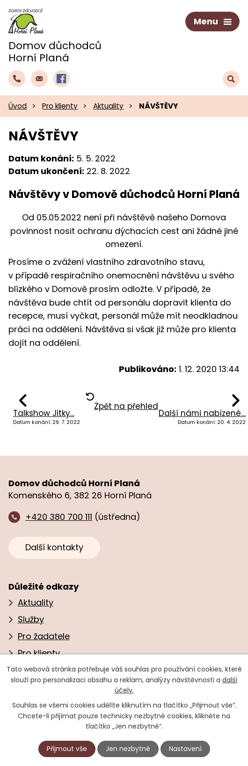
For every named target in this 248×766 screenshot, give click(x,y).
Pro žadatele (44, 636)
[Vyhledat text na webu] (231, 79)
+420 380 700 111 (58, 517)
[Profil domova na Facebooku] (61, 78)
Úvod (17, 106)
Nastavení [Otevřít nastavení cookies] (185, 748)
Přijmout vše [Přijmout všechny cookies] (67, 748)
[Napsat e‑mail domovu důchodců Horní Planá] (39, 78)
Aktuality (108, 106)
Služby (31, 619)
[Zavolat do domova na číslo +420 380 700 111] (16, 78)
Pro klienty (60, 106)
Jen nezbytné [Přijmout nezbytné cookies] (128, 748)
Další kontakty (54, 547)
